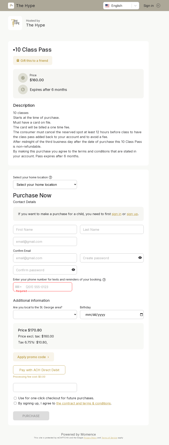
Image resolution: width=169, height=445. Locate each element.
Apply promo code (33, 357)
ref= (45, 314)
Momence (88, 434)
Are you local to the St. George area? (37, 307)
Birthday (85, 307)
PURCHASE (31, 416)
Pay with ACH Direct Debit (39, 370)
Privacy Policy (90, 438)
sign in (116, 214)
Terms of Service (109, 438)
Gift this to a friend (32, 61)
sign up (132, 214)
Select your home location (30, 177)
